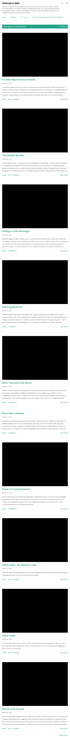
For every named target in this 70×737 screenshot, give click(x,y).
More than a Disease (13, 413)
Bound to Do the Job (13, 708)
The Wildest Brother (13, 155)
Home (4, 17)
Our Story (24, 17)
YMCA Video (8, 635)
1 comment (12, 327)
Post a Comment (14, 99)
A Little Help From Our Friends (18, 79)
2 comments (12, 251)
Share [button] (4, 99)
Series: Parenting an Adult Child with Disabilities (47, 17)
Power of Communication (16, 489)
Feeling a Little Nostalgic (16, 231)
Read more (64, 99)
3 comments (12, 402)
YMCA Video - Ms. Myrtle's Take (19, 564)
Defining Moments (12, 306)
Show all (63, 27)
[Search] (62, 3)
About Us (13, 17)
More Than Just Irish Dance (17, 382)
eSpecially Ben (11, 3)
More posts (64, 735)
